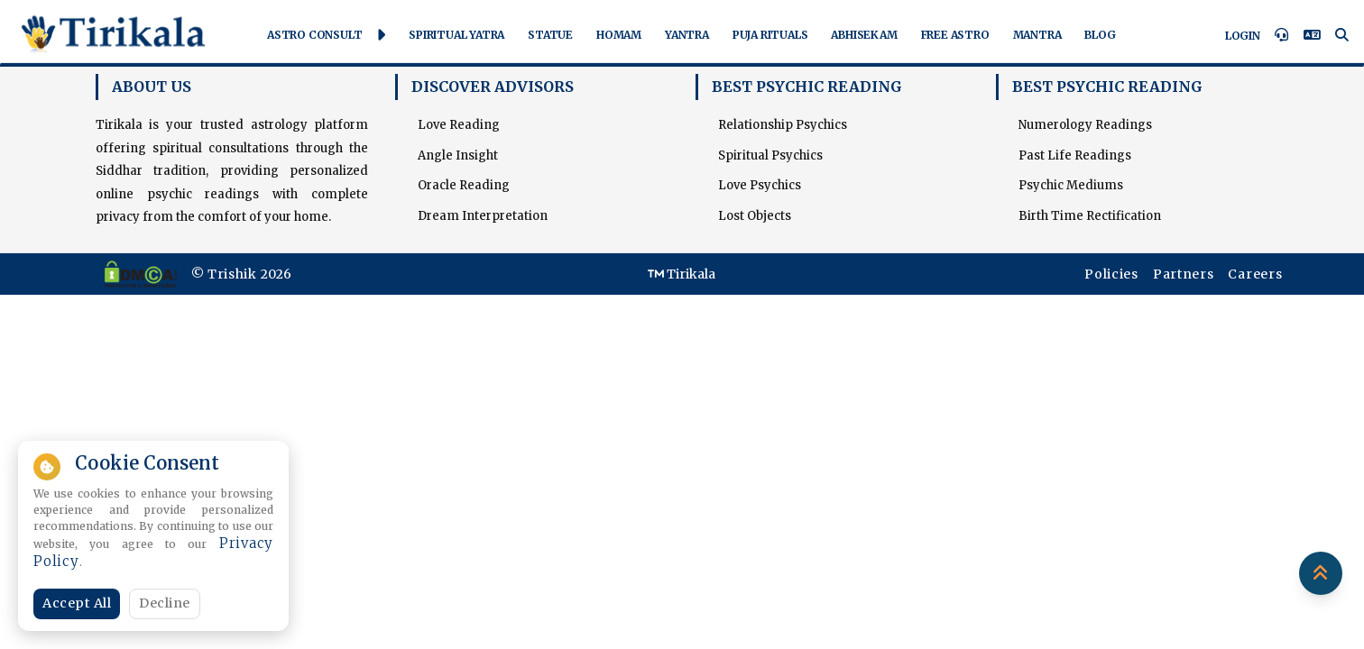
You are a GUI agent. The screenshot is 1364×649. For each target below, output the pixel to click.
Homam (618, 34)
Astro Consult (326, 35)
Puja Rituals (770, 34)
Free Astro (955, 34)
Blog (1099, 34)
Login (1242, 35)
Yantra (687, 34)
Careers (1255, 274)
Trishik (232, 274)
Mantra (1037, 34)
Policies (1111, 274)
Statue (550, 34)
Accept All (76, 603)
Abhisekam (864, 34)
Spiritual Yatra (456, 34)
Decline (164, 603)
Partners (1183, 274)
